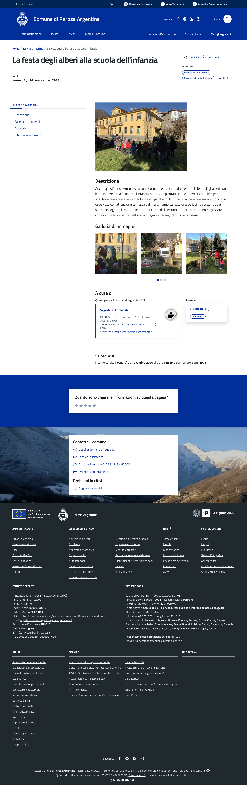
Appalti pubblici (77, 555)
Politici (16, 572)
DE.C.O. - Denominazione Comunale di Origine (151, 684)
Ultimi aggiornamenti (24, 733)
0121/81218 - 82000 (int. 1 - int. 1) (135, 324)
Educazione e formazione (83, 577)
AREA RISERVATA (121, 779)
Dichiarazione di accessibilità (28, 668)
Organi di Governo (22, 539)
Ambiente (74, 544)
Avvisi (166, 572)
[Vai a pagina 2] (161, 280)
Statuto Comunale (22, 706)
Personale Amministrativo (27, 566)
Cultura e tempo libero (81, 572)
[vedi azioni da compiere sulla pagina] (210, 57)
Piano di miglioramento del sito (29, 673)
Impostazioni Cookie (23, 722)
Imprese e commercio (127, 544)
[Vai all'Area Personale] (210, 4)
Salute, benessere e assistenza (132, 555)
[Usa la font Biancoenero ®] (138, 4)
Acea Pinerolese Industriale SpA (87, 679)
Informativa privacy (23, 711)
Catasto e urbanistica (81, 566)
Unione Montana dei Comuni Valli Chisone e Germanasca (101, 695)
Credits (16, 728)
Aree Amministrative (24, 544)
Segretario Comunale (114, 310)
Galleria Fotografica (212, 555)
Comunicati (169, 566)
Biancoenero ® (137, 775)
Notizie (39, 48)
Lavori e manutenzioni (176, 561)
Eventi (204, 539)
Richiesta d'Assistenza (25, 695)
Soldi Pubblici (132, 695)
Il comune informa (173, 555)
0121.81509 (24, 604)
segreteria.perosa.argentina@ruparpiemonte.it (126, 332)
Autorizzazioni (77, 561)
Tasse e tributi (171, 539)
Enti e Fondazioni (22, 561)
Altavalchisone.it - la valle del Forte (145, 668)
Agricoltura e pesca (80, 539)
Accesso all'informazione (162, 34)
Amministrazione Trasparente (29, 662)
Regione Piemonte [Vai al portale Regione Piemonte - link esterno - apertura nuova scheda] (24, 4)
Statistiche (18, 739)
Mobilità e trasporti (126, 550)
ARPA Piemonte (78, 689)
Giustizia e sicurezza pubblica (131, 539)
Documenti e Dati (22, 555)
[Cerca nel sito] (227, 19)
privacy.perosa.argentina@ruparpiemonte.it (157, 641)
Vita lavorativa (123, 572)
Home (15, 48)
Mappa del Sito (20, 744)
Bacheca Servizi (21, 700)
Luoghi (205, 544)
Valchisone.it (132, 679)
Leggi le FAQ (19, 679)
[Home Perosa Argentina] (57, 19)
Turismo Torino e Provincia (83, 684)
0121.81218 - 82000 (29, 600)
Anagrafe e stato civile (82, 550)
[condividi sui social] (191, 57)
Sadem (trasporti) (134, 662)
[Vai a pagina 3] (165, 280)
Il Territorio (207, 550)
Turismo (119, 566)
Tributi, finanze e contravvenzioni (134, 561)
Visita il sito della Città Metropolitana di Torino (95, 668)
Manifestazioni (171, 550)
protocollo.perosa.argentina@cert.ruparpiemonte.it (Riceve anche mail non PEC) (65, 616)
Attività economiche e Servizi (217, 566)
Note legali (18, 717)
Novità (27, 48)
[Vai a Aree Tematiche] (173, 4)
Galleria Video (208, 561)
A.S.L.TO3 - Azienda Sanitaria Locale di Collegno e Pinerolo (102, 673)
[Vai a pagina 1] (158, 280)
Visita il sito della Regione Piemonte (89, 662)
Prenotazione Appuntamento (28, 684)
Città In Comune (195, 771)
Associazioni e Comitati (214, 572)
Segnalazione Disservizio (26, 689)
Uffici (15, 550)
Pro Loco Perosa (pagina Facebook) (144, 673)
